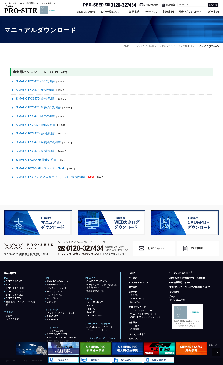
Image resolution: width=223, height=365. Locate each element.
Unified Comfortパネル (57, 281)
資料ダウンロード (190, 11)
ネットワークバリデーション (61, 313)
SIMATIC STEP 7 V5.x (58, 334)
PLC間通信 (174, 292)
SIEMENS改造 (137, 298)
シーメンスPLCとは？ (179, 273)
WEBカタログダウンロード (143, 314)
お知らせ (51, 301)
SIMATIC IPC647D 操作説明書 (41, 98)
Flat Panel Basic (94, 315)
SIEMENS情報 (85, 11)
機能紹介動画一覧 (95, 291)
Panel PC (91, 312)
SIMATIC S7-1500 (14, 295)
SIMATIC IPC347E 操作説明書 (40, 81)
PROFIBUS (52, 319)
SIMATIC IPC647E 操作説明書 (40, 89)
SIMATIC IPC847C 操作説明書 (41, 150)
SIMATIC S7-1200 (14, 291)
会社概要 (134, 326)
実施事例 (168, 11)
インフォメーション (138, 282)
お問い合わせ (151, 4)
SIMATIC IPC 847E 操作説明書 (41, 124)
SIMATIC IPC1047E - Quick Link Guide (45, 168)
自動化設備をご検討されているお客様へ (188, 278)
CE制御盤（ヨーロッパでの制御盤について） (190, 287)
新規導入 (134, 295)
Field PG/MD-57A (94, 302)
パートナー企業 (136, 334)
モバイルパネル (54, 295)
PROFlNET (52, 316)
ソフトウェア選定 (55, 331)
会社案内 (213, 11)
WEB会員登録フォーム (180, 282)
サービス (151, 11)
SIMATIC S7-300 (14, 281)
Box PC (90, 305)
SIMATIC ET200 (13, 298)
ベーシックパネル (55, 291)
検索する (213, 4)
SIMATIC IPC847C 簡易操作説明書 (44, 142)
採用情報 (170, 4)
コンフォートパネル (56, 288)
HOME (132, 273)
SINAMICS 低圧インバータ (99, 327)
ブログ (172, 296)
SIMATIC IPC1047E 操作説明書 (41, 159)
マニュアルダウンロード (142, 310)
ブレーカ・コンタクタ (97, 330)
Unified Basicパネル (56, 284)
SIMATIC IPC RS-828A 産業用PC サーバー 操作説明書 (60, 177)
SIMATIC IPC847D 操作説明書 (41, 133)
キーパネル (52, 298)
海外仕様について (111, 11)
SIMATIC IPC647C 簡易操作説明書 (44, 107)
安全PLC (10, 315)
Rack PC (90, 309)
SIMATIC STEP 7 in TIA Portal (61, 337)
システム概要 (12, 319)
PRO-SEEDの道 (178, 300)
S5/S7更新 (135, 302)
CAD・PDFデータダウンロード (145, 317)
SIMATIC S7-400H (15, 288)
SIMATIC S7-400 (14, 284)
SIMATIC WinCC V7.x (96, 281)
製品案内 (134, 11)
